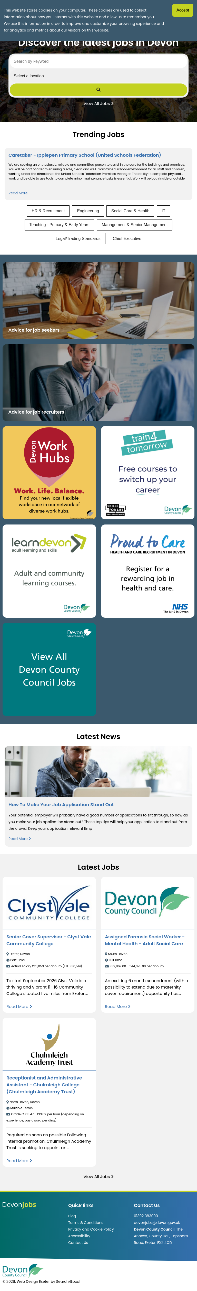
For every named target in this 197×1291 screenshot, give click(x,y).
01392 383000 (146, 1216)
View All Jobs (98, 103)
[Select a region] (98, 75)
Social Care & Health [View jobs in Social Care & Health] (130, 211)
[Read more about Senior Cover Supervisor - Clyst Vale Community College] (19, 1006)
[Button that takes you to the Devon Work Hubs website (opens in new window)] (49, 472)
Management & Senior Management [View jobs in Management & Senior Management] (135, 225)
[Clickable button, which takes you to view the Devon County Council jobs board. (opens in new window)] (49, 669)
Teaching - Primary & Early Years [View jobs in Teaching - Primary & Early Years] (59, 225)
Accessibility (79, 1235)
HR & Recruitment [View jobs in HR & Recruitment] (48, 211)
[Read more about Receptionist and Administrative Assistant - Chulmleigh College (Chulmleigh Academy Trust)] (19, 1161)
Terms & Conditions (85, 1222)
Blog (72, 1216)
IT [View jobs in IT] (163, 211)
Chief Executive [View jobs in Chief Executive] (127, 238)
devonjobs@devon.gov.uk (157, 1222)
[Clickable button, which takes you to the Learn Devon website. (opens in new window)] (49, 571)
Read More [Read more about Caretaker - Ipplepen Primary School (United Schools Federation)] (18, 193)
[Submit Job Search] (98, 89)
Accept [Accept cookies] (182, 10)
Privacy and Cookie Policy (91, 1229)
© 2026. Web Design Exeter (26, 1281)
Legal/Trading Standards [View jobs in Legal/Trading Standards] (78, 238)
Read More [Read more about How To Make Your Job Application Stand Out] (19, 838)
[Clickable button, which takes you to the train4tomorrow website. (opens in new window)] (147, 472)
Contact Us (78, 1242)
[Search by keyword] (98, 61)
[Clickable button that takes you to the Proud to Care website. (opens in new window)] (147, 571)
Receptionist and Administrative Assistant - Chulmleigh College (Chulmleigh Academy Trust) (44, 1085)
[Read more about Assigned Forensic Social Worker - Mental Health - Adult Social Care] (118, 1006)
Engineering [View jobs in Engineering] (88, 211)
